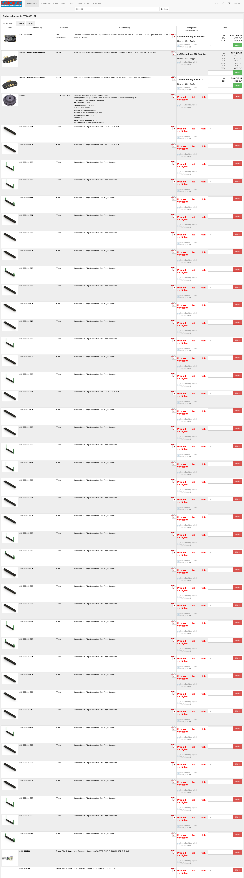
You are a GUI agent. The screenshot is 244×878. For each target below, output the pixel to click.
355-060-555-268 (26, 533)
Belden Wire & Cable (64, 851)
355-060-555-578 (26, 639)
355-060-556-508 (26, 780)
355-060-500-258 (26, 162)
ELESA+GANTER (63, 95)
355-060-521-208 (26, 427)
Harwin (58, 52)
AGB (72, 3)
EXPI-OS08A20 (25, 35)
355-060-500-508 (26, 250)
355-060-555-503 (26, 586)
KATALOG (32, 3)
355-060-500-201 (26, 127)
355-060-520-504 (26, 356)
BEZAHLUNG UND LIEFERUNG (53, 3)
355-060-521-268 (26, 462)
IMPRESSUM (83, 3)
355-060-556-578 (26, 833)
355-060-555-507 (26, 604)
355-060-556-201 (26, 657)
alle (191, 31)
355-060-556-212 (26, 710)
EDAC (58, 127)
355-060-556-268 (26, 727)
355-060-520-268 (26, 339)
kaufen (237, 45)
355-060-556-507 (26, 763)
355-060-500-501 (26, 215)
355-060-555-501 (26, 568)
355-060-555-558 (26, 621)
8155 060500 (24, 851)
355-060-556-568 (26, 816)
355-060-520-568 (26, 374)
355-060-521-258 (26, 445)
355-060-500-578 (26, 268)
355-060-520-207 (26, 303)
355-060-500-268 (26, 180)
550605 (22, 95)
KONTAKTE (97, 3)
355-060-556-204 (26, 692)
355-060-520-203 (26, 286)
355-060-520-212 (26, 321)
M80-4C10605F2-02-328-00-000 (32, 52)
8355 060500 (24, 869)
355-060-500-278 (26, 197)
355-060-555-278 (26, 551)
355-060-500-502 (26, 233)
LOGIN (237, 3)
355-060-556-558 (26, 798)
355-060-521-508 (26, 515)
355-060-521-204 (26, 392)
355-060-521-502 (26, 480)
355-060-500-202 (26, 144)
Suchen (164, 9)
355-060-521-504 (26, 498)
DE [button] (216, 3)
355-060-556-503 (26, 745)
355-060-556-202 (26, 674)
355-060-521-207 (26, 409)
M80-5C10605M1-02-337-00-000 (32, 78)
